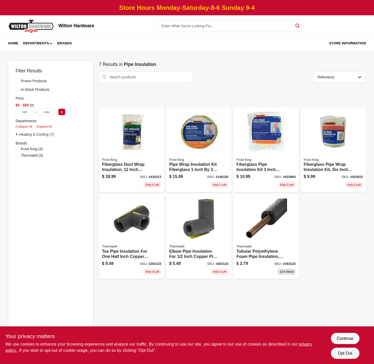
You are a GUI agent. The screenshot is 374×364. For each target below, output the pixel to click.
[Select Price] (61, 112)
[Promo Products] (17, 81)
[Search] (298, 25)
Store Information (347, 43)
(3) (32, 155)
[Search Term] (230, 26)
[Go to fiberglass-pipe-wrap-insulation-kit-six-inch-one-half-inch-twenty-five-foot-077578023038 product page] (333, 149)
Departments (36, 43)
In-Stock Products (35, 89)
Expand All (44, 126)
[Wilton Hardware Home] (31, 26)
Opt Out (345, 353)
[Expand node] (17, 134)
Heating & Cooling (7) (36, 134)
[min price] (25, 112)
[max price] (47, 112)
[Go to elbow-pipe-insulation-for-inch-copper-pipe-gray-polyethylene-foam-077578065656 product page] (199, 236)
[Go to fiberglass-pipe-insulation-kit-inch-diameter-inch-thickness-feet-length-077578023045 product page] (266, 149)
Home (13, 43)
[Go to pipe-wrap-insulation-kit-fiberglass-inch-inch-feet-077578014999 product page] (199, 149)
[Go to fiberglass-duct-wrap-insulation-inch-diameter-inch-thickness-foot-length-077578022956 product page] (131, 149)
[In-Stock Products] (17, 89)
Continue (345, 338)
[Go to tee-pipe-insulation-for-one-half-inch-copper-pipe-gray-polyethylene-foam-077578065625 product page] (131, 236)
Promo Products (34, 81)
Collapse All (24, 126)
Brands (64, 43)
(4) (32, 149)
